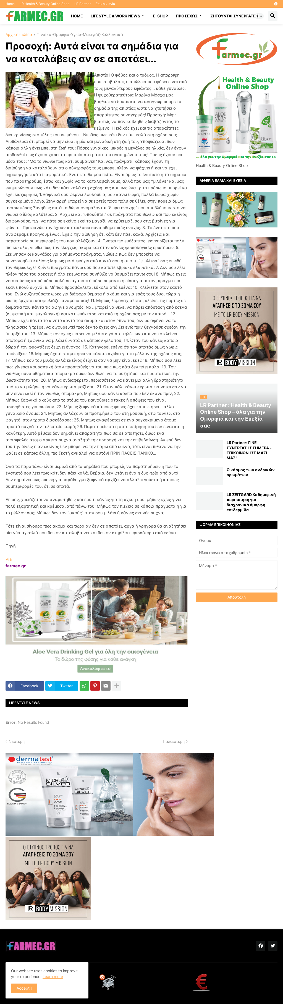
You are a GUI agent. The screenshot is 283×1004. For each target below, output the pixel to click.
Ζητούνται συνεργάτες (234, 16)
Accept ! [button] (24, 988)
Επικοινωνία (105, 4)
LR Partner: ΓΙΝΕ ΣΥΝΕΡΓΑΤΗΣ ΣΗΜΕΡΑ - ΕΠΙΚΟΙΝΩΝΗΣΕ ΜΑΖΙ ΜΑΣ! (249, 450)
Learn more (53, 976)
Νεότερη (17, 741)
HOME (77, 16)
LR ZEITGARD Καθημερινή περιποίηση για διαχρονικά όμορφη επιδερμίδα (251, 502)
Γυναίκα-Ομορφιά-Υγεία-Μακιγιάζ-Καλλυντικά (79, 35)
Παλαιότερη (174, 741)
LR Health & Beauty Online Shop (44, 4)
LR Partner (82, 4)
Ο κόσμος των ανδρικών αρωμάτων (251, 472)
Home (10, 4)
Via (9, 559)
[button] (259, 16)
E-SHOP (160, 16)
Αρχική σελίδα (19, 35)
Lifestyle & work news (115, 16)
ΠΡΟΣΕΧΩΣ (187, 16)
